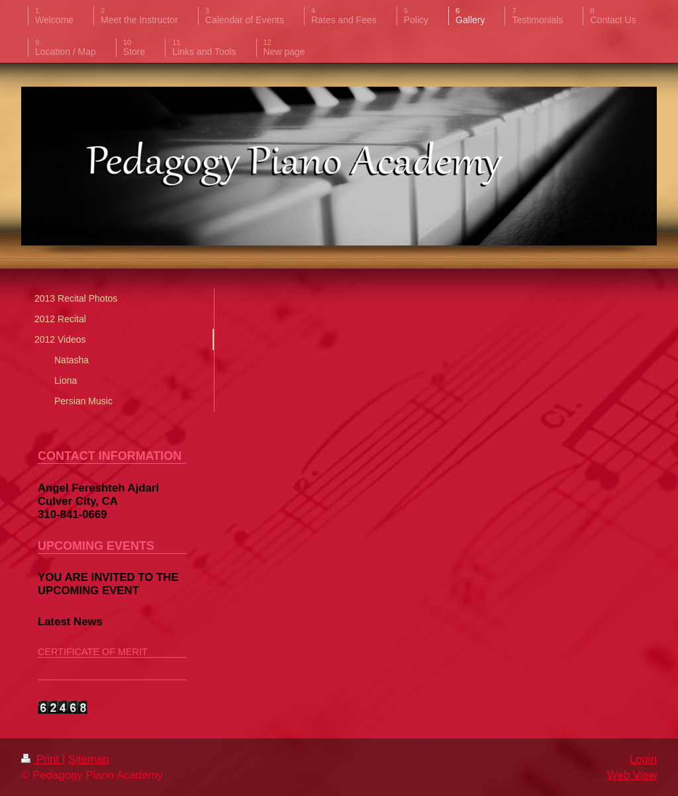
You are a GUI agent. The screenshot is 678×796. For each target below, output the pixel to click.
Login (643, 759)
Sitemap (88, 759)
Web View (632, 775)
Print (41, 759)
